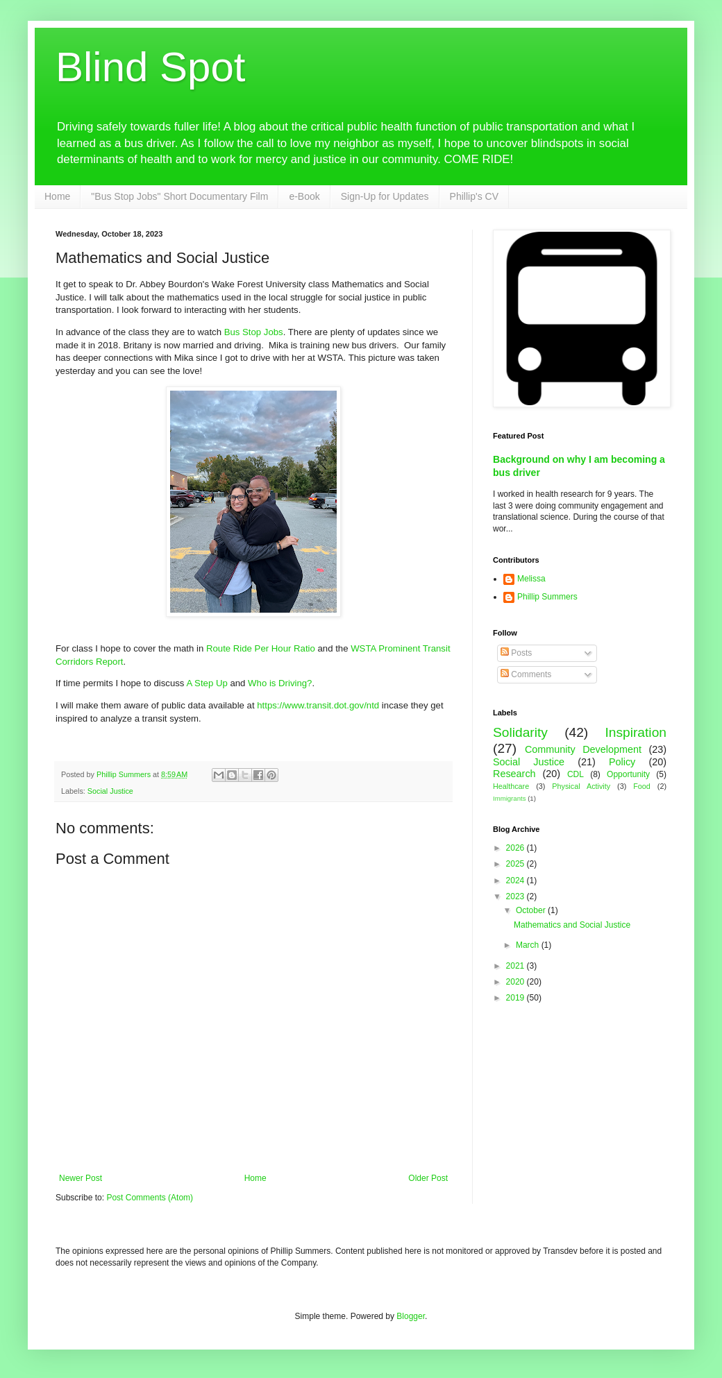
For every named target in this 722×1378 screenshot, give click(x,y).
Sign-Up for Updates (385, 196)
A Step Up (206, 683)
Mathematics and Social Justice (572, 925)
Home (57, 196)
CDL (575, 774)
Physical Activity (581, 786)
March (529, 945)
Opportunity (628, 774)
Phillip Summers (547, 597)
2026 (516, 848)
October (532, 910)
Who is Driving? (280, 683)
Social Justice (110, 791)
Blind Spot (151, 67)
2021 (516, 966)
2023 (516, 896)
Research (514, 773)
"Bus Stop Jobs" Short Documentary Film (179, 196)
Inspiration (635, 732)
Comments (526, 674)
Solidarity (520, 732)
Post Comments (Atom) (149, 1197)
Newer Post (80, 1178)
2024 (516, 880)
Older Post (428, 1178)
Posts (516, 653)
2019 (516, 998)
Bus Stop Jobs (253, 332)
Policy (622, 761)
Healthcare (511, 786)
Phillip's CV (474, 196)
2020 (516, 982)
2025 (516, 864)
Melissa (531, 579)
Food (641, 786)
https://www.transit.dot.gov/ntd (318, 705)
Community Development (583, 749)
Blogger (410, 1316)
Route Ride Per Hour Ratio (260, 648)
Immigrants (509, 798)
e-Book (304, 196)
